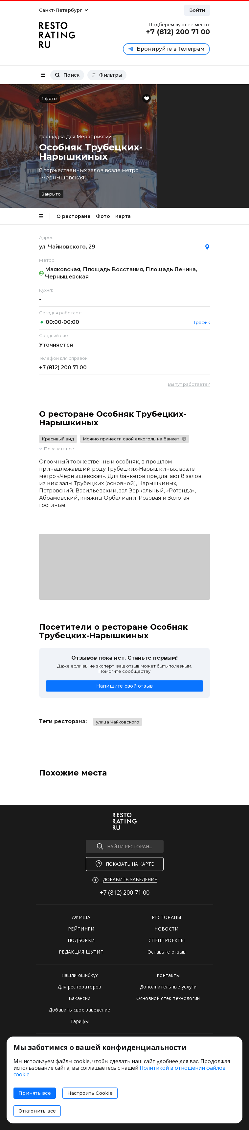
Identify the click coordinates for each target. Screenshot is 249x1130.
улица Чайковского (117, 721)
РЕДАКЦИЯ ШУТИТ (81, 952)
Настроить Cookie (90, 1093)
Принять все (34, 1093)
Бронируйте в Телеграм (166, 49)
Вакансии (80, 998)
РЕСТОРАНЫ (166, 917)
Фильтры (107, 75)
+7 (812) (63, 367)
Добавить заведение (130, 879)
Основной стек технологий (168, 998)
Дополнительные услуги (168, 987)
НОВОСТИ (166, 929)
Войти (197, 10)
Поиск (67, 75)
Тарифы (79, 1021)
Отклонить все (37, 1111)
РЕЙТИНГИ (81, 929)
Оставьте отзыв (166, 952)
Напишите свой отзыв (124, 686)
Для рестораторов (79, 987)
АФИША (81, 917)
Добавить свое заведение (79, 1010)
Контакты (168, 975)
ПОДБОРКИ (81, 940)
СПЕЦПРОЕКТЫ (166, 940)
